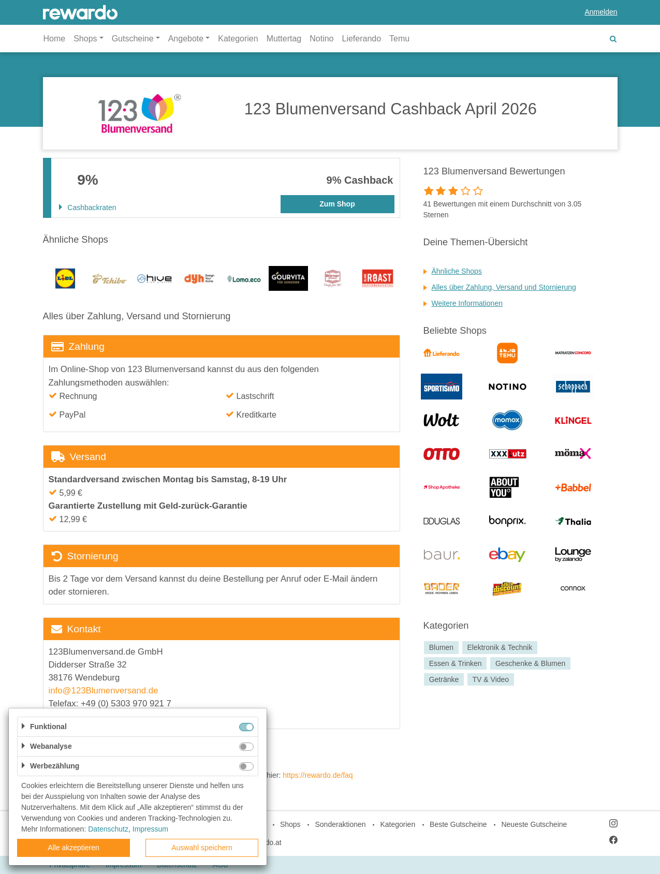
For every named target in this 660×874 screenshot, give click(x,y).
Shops (290, 824)
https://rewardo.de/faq (318, 775)
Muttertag (284, 38)
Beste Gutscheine (458, 824)
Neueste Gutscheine (534, 824)
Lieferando (361, 38)
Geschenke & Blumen (530, 663)
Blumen (441, 647)
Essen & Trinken (455, 663)
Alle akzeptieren (73, 847)
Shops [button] (85, 38)
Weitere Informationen (467, 303)
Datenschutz (108, 829)
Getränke (444, 679)
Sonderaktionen (340, 824)
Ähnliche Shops (457, 271)
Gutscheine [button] (133, 38)
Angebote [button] (186, 38)
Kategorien (238, 38)
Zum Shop (337, 204)
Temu (399, 38)
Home (54, 38)
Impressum (150, 829)
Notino (321, 38)
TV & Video (491, 679)
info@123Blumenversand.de (103, 690)
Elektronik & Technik (499, 647)
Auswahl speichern (201, 847)
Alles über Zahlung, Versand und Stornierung (504, 287)
